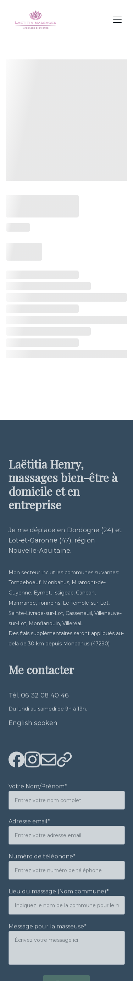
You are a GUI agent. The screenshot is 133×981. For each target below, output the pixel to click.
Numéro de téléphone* (42, 866)
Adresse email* (29, 831)
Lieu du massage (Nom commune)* (59, 901)
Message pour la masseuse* (48, 936)
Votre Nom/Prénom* (38, 796)
